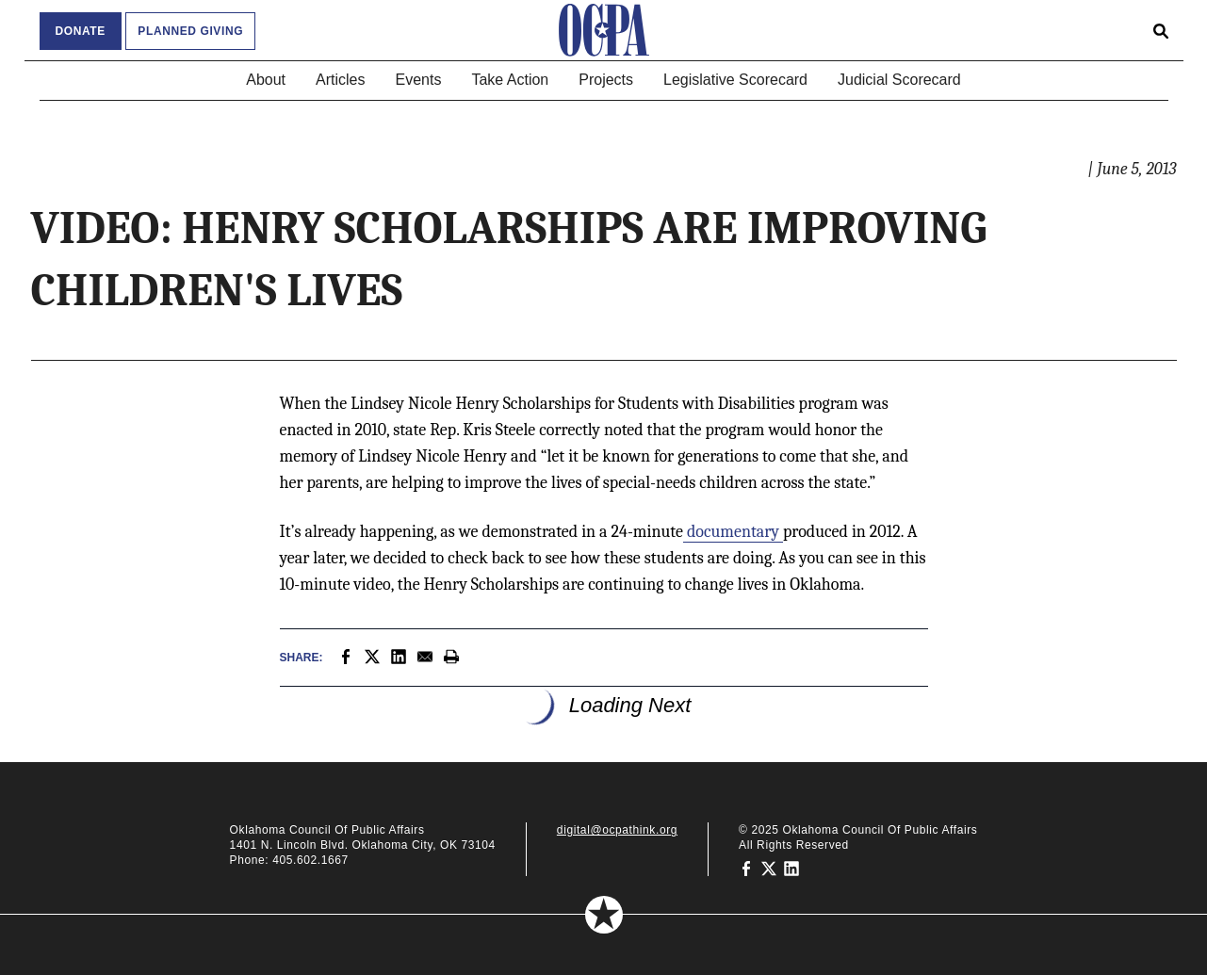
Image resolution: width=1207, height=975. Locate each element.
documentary (733, 532)
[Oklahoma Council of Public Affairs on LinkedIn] (791, 867)
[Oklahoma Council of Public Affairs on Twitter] (768, 867)
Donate (81, 31)
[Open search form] (1160, 30)
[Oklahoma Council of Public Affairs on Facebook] (746, 867)
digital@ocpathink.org (617, 830)
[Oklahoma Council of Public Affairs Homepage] (604, 30)
